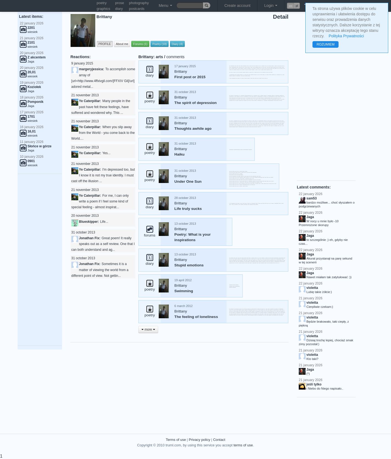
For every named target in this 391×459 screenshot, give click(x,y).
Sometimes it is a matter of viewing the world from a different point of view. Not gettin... (100, 269)
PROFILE (105, 44)
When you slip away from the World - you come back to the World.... (103, 132)
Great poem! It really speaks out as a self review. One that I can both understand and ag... (103, 244)
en (290, 5)
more (148, 329)
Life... (104, 222)
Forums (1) (140, 44)
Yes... (106, 153)
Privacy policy (199, 440)
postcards (136, 9)
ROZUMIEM (325, 44)
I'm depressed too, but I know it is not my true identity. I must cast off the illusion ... (103, 175)
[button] (293, 6)
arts (159, 57)
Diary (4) (177, 44)
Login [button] (270, 5)
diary (119, 9)
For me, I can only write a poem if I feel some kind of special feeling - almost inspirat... (100, 201)
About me (122, 44)
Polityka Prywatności (346, 36)
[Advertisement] (40, 260)
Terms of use (176, 440)
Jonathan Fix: (89, 238)
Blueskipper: (89, 222)
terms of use (243, 445)
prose (119, 3)
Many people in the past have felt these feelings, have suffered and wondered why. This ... (100, 106)
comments (175, 57)
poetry (102, 3)
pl (297, 5)
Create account (237, 5)
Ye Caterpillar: (90, 101)
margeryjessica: (91, 69)
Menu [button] (165, 5)
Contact (219, 440)
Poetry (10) (159, 44)
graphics (103, 9)
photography (139, 3)
